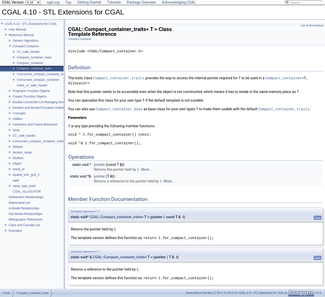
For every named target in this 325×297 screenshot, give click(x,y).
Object (17, 163)
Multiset (18, 158)
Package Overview (141, 2)
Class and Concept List (24, 225)
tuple (16, 180)
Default (17, 147)
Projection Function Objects (31, 91)
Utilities (18, 119)
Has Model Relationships (25, 214)
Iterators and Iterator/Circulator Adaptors (40, 108)
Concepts (19, 113)
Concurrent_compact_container (38, 80)
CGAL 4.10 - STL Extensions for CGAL (31, 24)
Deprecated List (19, 203)
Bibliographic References (25, 219)
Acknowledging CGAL (179, 2)
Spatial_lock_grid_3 (26, 175)
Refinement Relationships (26, 197)
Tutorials (114, 2)
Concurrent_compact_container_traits (42, 74)
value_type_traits (24, 186)
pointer (99, 165)
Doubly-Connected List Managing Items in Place (45, 102)
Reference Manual (21, 35)
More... (146, 170)
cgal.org (52, 2)
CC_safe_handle (28, 52)
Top (68, 2)
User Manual (17, 29)
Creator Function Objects (29, 96)
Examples (15, 230)
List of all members (312, 25)
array (16, 130)
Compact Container (26, 46)
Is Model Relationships (24, 208)
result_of (18, 169)
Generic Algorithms (25, 40)
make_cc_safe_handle (32, 85)
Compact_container (30, 63)
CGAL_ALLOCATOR (27, 191)
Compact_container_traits (34, 68)
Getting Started (89, 2)
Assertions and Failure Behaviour (35, 124)
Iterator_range (22, 152)
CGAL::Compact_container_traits (116, 217)
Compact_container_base (34, 57)
